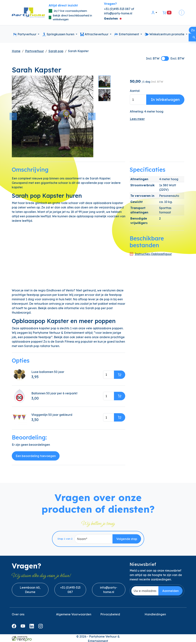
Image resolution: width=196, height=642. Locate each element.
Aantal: (135, 91)
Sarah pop (55, 51)
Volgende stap (126, 539)
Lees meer (137, 119)
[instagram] (41, 626)
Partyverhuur (25, 34)
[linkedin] (32, 626)
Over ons (18, 614)
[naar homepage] (28, 12)
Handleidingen (155, 614)
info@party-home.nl (118, 13)
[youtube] (24, 626)
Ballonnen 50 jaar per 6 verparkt (54, 393)
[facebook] (15, 626)
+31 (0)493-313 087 (70, 590)
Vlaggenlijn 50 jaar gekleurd (51, 415)
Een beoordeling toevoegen (36, 456)
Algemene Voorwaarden (73, 614)
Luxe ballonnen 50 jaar (47, 372)
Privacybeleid (110, 614)
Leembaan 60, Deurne (30, 590)
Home (16, 51)
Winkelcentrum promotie (165, 34)
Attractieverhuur (94, 34)
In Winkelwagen (165, 99)
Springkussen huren (58, 34)
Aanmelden (170, 591)
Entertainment (127, 34)
